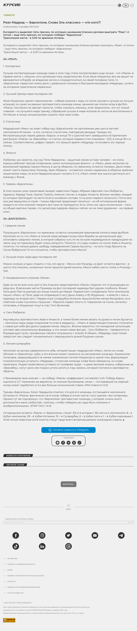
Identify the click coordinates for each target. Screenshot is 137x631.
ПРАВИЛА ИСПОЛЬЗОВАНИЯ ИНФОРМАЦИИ (23, 587)
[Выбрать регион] (119, 5)
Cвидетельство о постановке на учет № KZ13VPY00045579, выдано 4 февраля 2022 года (35, 610)
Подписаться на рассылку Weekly (19, 519)
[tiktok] (15, 546)
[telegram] (121, 535)
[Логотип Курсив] (12, 4)
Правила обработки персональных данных (25, 576)
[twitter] (68, 535)
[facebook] (15, 535)
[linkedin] (42, 546)
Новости (9, 15)
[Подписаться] (132, 522)
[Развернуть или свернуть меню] (132, 5)
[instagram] (42, 535)
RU (125, 5)
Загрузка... (69, 484)
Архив (9, 570)
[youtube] (95, 535)
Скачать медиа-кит (15, 593)
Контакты (11, 581)
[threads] (68, 546)
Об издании (12, 558)
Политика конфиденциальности (21, 564)
